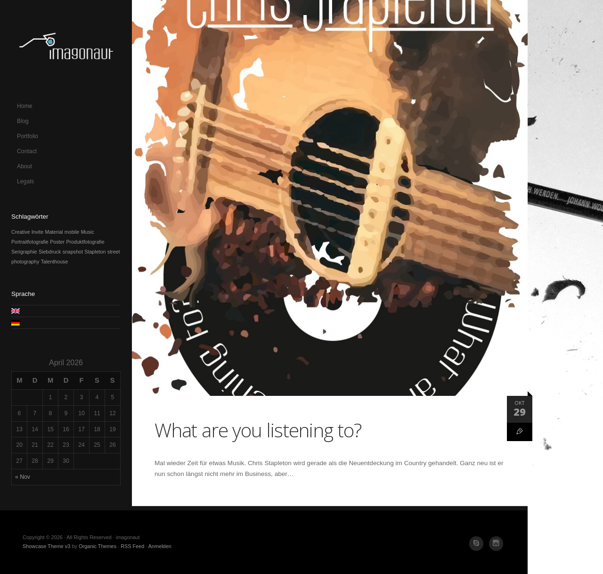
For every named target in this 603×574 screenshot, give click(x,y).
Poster (57, 242)
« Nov (22, 477)
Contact (27, 151)
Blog (23, 121)
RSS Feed (132, 546)
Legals (25, 181)
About (24, 166)
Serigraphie (24, 251)
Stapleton (95, 251)
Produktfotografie (85, 242)
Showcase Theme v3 (46, 546)
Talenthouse (54, 261)
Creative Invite (27, 232)
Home (25, 106)
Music (87, 232)
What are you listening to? (258, 430)
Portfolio (27, 136)
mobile (72, 232)
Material (54, 232)
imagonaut (66, 49)
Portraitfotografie (30, 242)
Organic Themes (97, 546)
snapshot (73, 251)
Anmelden (159, 546)
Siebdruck (50, 251)
